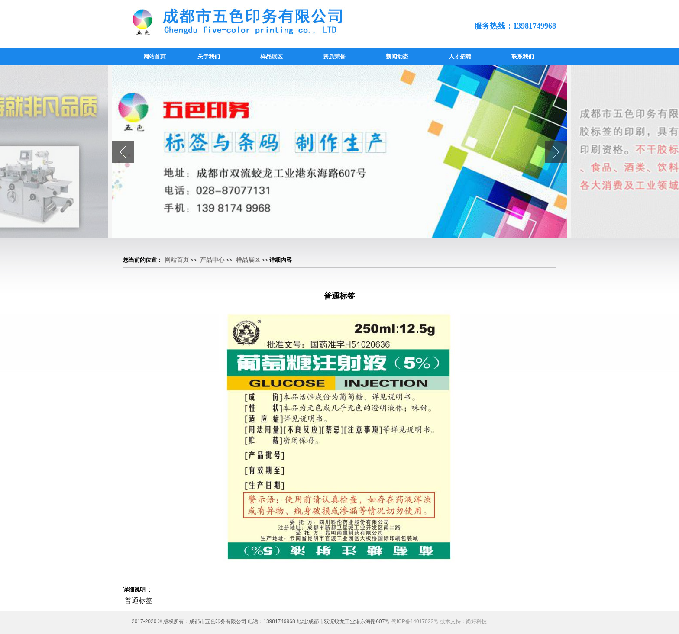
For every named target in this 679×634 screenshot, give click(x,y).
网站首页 (154, 56)
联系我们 (522, 56)
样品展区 (271, 56)
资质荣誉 (334, 56)
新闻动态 (397, 56)
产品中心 (212, 260)
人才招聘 (460, 56)
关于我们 (208, 56)
